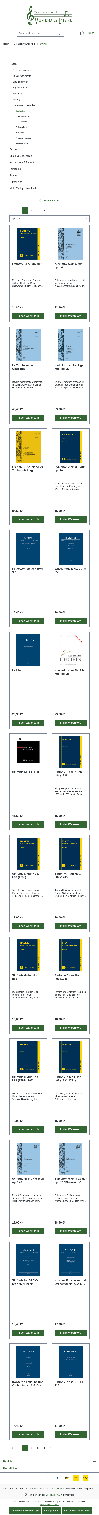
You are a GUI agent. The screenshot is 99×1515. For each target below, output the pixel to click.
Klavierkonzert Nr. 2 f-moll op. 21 (69, 672)
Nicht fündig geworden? (22, 188)
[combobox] (37, 33)
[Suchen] (60, 33)
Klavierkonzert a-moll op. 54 (69, 265)
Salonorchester (22, 127)
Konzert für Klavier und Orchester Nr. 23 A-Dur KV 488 (70, 1282)
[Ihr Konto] (74, 33)
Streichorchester (23, 116)
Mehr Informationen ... (49, 1505)
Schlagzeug (18, 93)
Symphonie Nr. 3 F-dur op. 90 (70, 468)
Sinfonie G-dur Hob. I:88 (25, 977)
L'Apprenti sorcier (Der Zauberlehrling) (27, 468)
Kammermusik (22, 143)
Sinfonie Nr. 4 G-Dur (25, 772)
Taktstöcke (15, 169)
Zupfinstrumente (21, 87)
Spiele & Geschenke (20, 156)
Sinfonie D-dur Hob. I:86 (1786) (25, 875)
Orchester (20, 111)
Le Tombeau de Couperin (22, 367)
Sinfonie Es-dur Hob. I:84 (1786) (69, 773)
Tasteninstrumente (22, 70)
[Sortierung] (49, 218)
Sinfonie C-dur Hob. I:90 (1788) (68, 977)
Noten (13, 64)
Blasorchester (21, 122)
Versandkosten (57, 1488)
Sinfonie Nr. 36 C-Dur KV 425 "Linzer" (26, 1282)
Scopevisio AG (53, 1494)
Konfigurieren (51, 1510)
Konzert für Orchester (27, 263)
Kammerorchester (23, 138)
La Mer (16, 670)
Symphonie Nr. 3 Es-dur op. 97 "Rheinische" (71, 1180)
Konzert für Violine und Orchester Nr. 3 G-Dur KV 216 (27, 1383)
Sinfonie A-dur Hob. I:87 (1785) (68, 875)
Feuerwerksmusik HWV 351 (28, 570)
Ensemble (20, 133)
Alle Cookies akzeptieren (77, 1510)
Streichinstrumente (22, 76)
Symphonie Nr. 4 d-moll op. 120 (28, 1180)
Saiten (13, 175)
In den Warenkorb (28, 316)
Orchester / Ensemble (24, 105)
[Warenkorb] (87, 33)
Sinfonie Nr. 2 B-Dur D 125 (69, 1383)
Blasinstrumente (20, 82)
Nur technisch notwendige (25, 1510)
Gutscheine (15, 182)
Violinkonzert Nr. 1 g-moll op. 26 (69, 367)
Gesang (16, 99)
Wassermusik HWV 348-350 (71, 570)
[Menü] (7, 33)
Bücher (13, 149)
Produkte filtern (49, 200)
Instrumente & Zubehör (22, 162)
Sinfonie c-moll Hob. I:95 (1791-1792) (68, 1078)
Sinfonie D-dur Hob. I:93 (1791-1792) (25, 1078)
